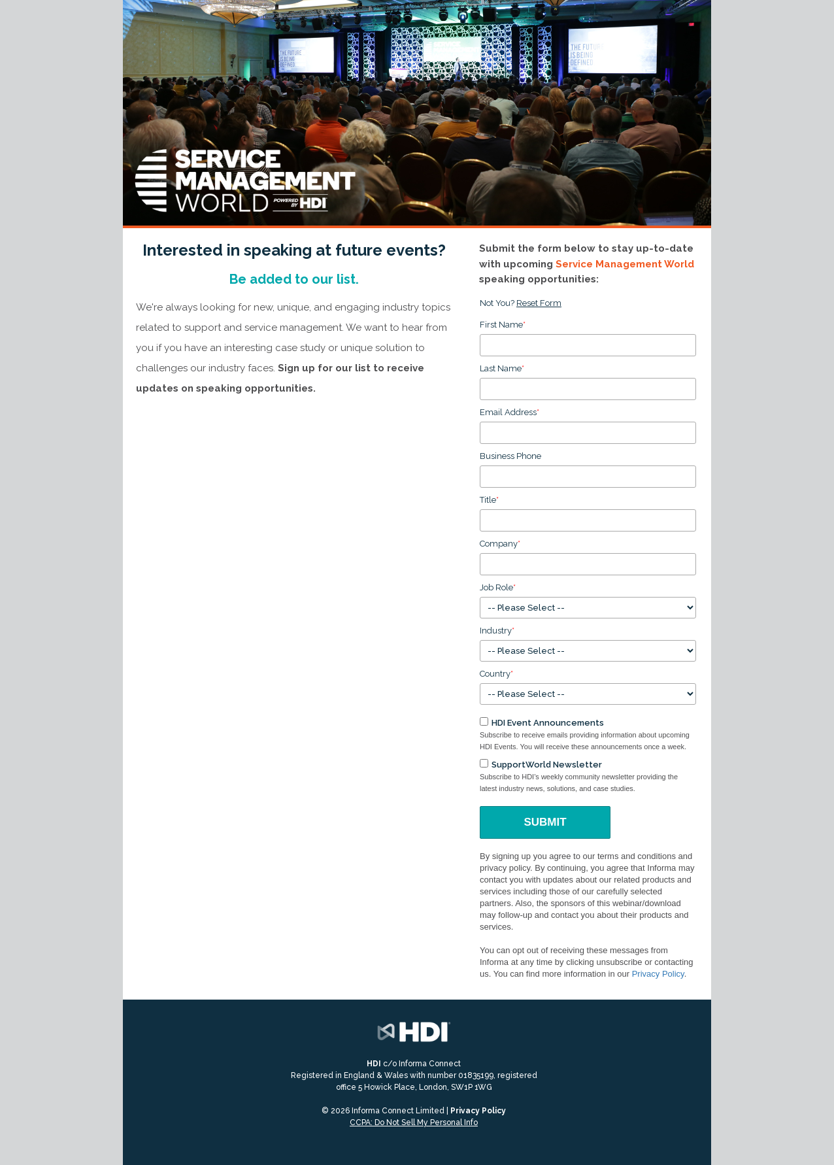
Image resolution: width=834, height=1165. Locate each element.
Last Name (502, 368)
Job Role (498, 587)
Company (500, 544)
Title (489, 500)
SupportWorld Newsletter (547, 764)
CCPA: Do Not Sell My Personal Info (414, 1122)
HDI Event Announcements (548, 723)
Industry (497, 630)
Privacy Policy (658, 974)
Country (496, 674)
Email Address (509, 412)
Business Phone (510, 456)
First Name (502, 324)
